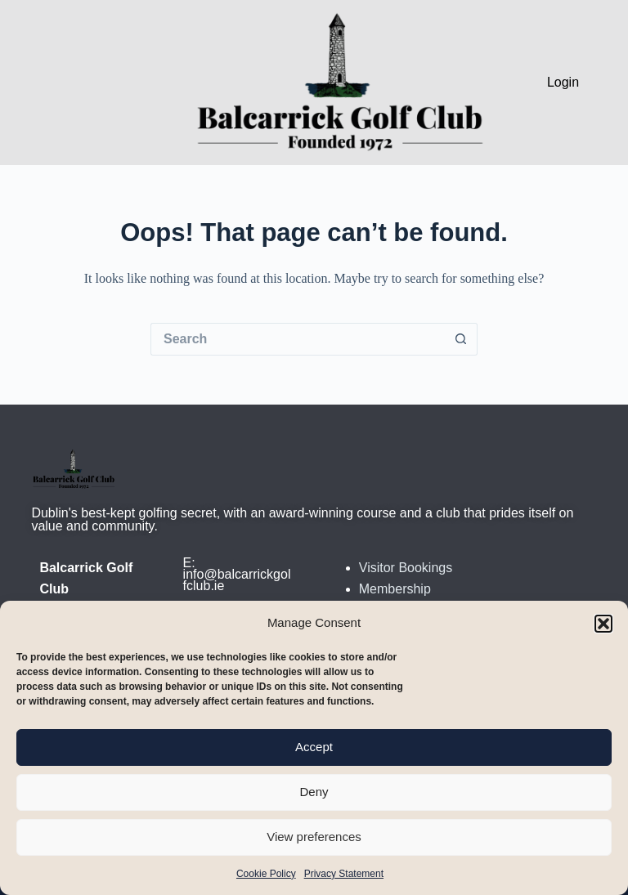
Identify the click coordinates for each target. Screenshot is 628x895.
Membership (395, 589)
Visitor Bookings (405, 568)
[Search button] (461, 339)
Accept (314, 747)
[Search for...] (297, 339)
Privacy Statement (344, 873)
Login (563, 82)
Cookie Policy (266, 873)
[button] (603, 623)
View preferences (314, 837)
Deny (313, 792)
